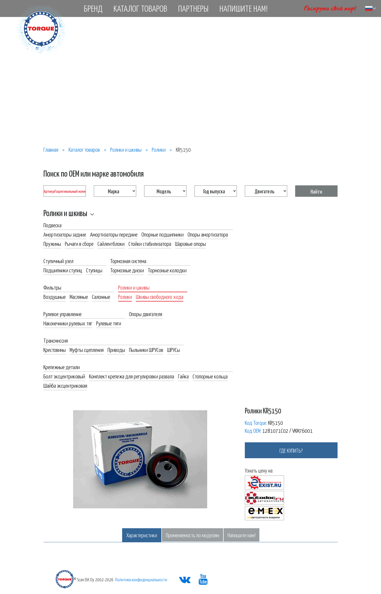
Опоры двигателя (145, 313)
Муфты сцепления (87, 349)
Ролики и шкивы (65, 212)
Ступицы (94, 270)
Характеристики (141, 534)
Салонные (101, 296)
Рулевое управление (62, 313)
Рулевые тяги (108, 323)
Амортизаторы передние (114, 234)
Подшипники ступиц (62, 270)
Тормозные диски (127, 270)
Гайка (183, 376)
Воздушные (54, 296)
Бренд (93, 8)
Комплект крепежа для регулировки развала (131, 376)
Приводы (116, 349)
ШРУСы (173, 349)
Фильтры (52, 287)
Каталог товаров (140, 8)
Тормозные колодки (167, 270)
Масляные (79, 296)
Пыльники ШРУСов (146, 349)
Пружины (52, 243)
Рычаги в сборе (79, 243)
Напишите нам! (243, 8)
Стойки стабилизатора (150, 243)
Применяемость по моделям (192, 534)
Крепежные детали (61, 366)
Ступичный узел (58, 260)
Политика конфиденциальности (141, 579)
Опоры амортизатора (208, 234)
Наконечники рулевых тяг (67, 323)
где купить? (291, 450)
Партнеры (193, 8)
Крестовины (54, 349)
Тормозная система (128, 260)
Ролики (125, 296)
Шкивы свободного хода (159, 296)
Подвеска (52, 224)
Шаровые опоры (190, 243)
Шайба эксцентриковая (65, 385)
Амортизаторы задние (64, 234)
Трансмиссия (55, 340)
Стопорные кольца (210, 376)
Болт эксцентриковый (64, 376)
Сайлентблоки (111, 243)
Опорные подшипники (162, 234)
